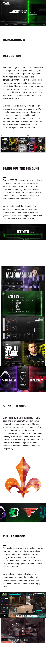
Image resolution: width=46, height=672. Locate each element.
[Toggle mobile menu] (40, 3)
